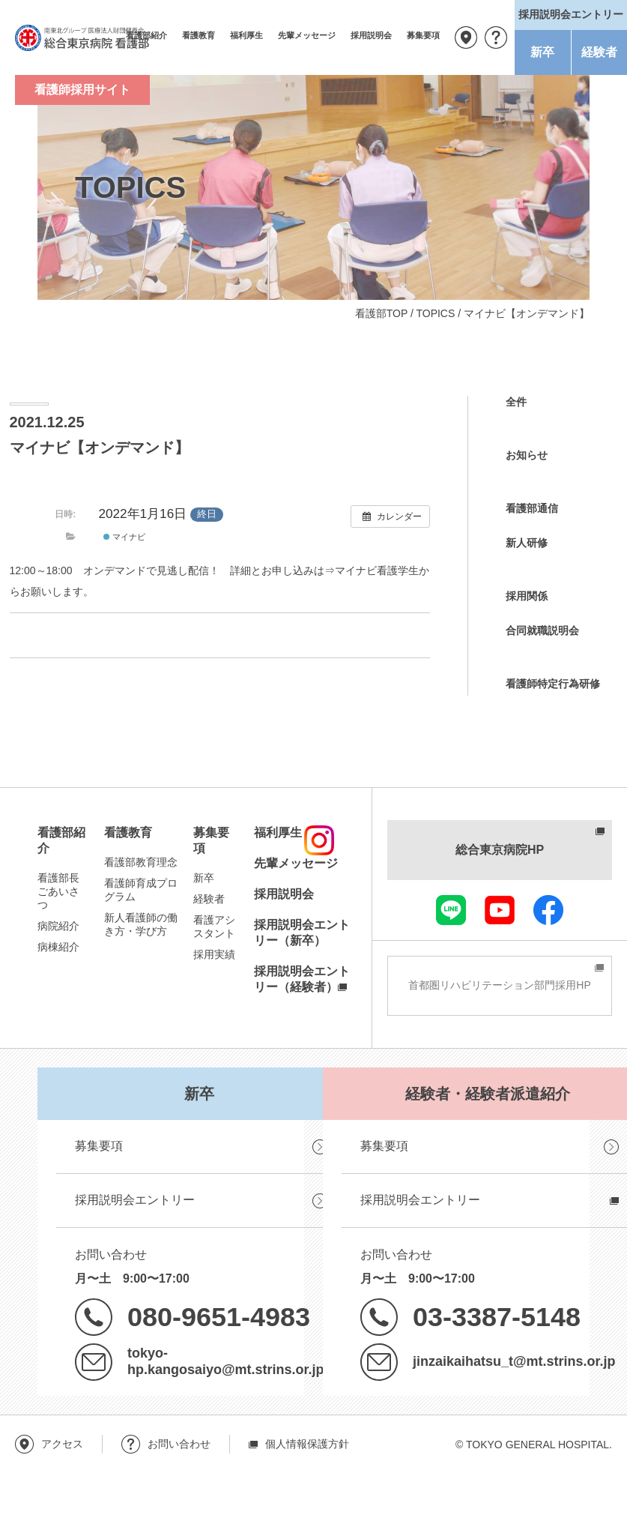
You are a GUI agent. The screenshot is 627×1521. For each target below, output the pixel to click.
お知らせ (527, 455)
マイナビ (124, 536)
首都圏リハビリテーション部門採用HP (499, 985)
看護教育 (198, 35)
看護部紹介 (61, 840)
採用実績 (214, 954)
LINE (451, 910)
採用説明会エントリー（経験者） (302, 979)
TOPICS (435, 313)
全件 (516, 402)
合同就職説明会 (542, 630)
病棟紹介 (58, 947)
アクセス (466, 37)
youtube (500, 910)
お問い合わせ (496, 37)
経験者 (599, 52)
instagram (319, 840)
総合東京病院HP (499, 849)
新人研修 (527, 543)
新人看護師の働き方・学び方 (141, 924)
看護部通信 (532, 508)
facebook (548, 910)
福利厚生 (246, 35)
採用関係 (527, 596)
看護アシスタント (214, 926)
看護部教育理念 (141, 862)
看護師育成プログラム (141, 890)
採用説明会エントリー (135, 1199)
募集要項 (423, 35)
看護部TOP (381, 313)
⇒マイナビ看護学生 (371, 570)
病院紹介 (58, 926)
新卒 (542, 52)
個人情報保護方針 (307, 1444)
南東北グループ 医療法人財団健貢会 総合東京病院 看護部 (82, 37)
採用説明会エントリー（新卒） (302, 932)
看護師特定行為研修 (553, 684)
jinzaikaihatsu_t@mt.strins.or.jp (514, 1361)
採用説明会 (371, 35)
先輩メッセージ (307, 35)
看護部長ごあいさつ (58, 891)
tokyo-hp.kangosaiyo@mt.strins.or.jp (225, 1361)
